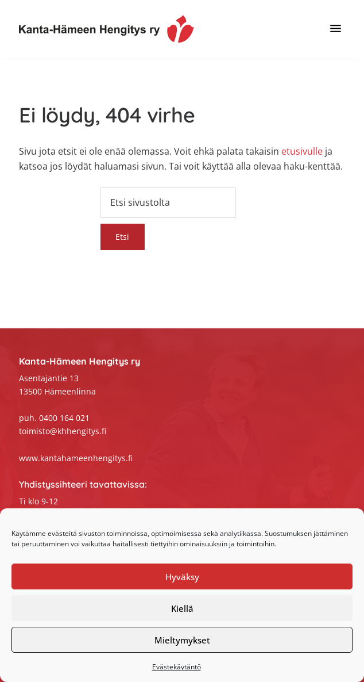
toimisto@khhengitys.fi (62, 431)
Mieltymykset (182, 640)
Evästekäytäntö (176, 667)
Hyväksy (182, 577)
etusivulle (302, 151)
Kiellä (182, 608)
